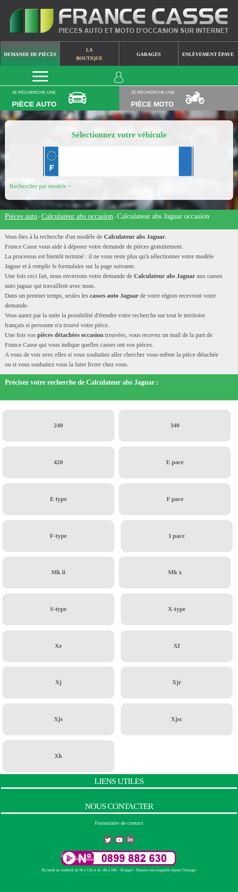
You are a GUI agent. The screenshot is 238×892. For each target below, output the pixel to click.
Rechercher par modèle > (40, 186)
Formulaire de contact (119, 823)
